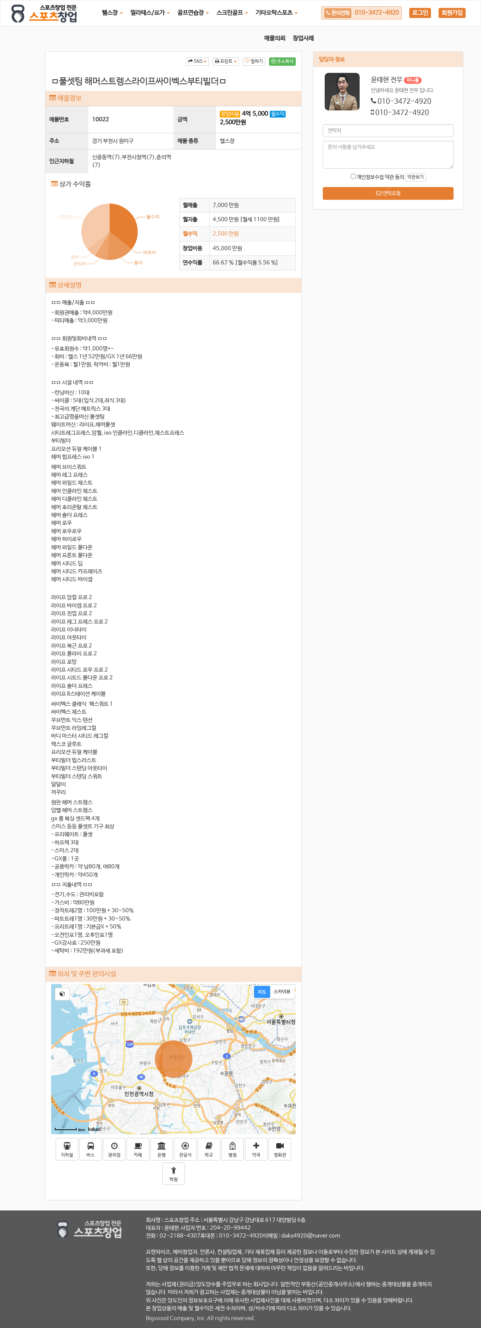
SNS (197, 61)
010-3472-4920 (404, 101)
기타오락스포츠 (277, 13)
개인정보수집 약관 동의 (377, 177)
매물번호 (59, 119)
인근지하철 (61, 161)
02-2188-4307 (180, 1236)
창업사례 (303, 38)
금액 (182, 119)
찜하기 (254, 61)
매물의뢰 (274, 38)
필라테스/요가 (150, 13)
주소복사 (282, 61)
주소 (54, 141)
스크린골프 (232, 13)
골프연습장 (193, 13)
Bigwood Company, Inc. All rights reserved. (200, 1318)
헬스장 (112, 13)
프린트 (226, 61)
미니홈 (413, 80)
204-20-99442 (230, 1228)
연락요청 (388, 193)
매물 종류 (187, 141)
